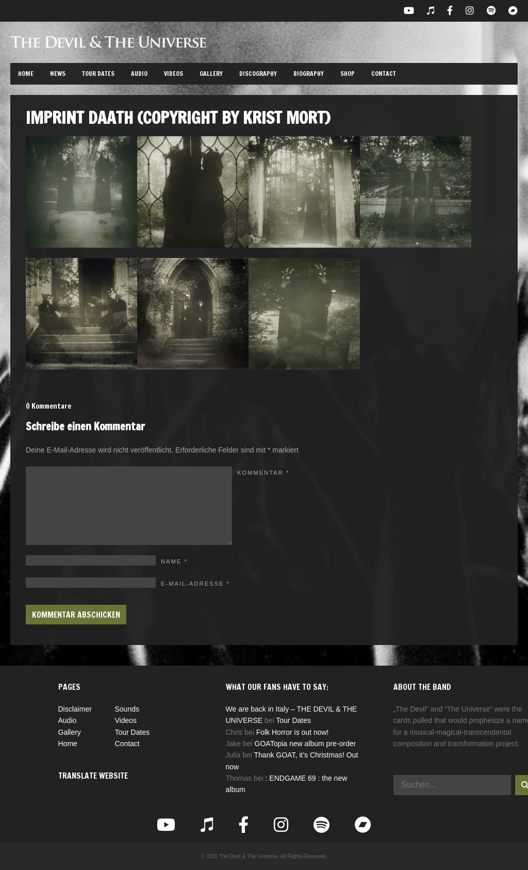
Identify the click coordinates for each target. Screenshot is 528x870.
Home (26, 73)
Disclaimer (75, 709)
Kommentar (263, 473)
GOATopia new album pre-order (305, 743)
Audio (139, 73)
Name (174, 561)
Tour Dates (98, 73)
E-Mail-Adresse (195, 584)
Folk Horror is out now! (292, 732)
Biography (308, 73)
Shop (347, 73)
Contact (383, 73)
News (57, 73)
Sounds (127, 709)
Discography (258, 73)
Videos (173, 73)
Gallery (211, 73)
